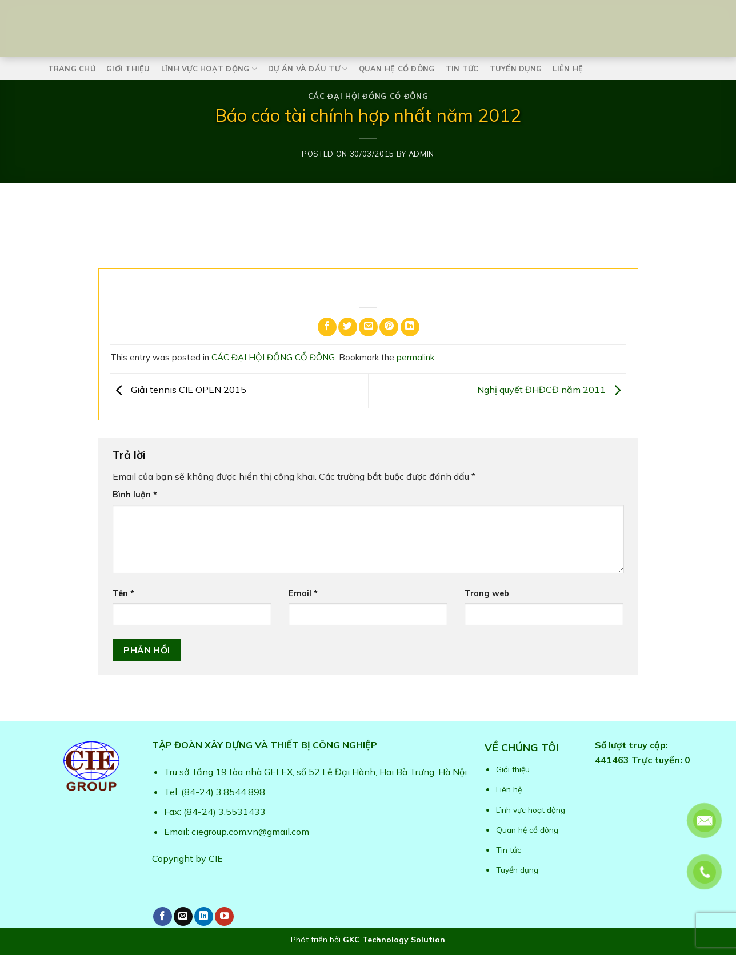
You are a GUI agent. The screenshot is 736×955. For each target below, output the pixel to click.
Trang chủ (71, 68)
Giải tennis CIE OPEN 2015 (178, 389)
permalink (415, 357)
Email (303, 593)
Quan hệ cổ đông (397, 68)
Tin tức (462, 68)
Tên (123, 593)
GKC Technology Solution (394, 939)
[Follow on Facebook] (162, 916)
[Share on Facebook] (327, 327)
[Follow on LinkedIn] (203, 916)
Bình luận (135, 494)
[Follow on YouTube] (224, 916)
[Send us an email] (183, 916)
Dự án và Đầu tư (307, 68)
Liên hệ (568, 68)
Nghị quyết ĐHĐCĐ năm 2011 (551, 389)
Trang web (487, 593)
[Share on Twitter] (347, 327)
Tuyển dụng (516, 68)
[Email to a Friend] (368, 327)
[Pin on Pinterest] (388, 327)
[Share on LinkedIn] (410, 327)
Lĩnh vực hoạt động (209, 68)
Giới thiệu (128, 68)
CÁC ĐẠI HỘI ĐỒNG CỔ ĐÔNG (368, 96)
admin (421, 153)
